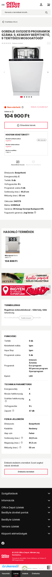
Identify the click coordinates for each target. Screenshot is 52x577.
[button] (48, 72)
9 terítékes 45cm (11, 22)
